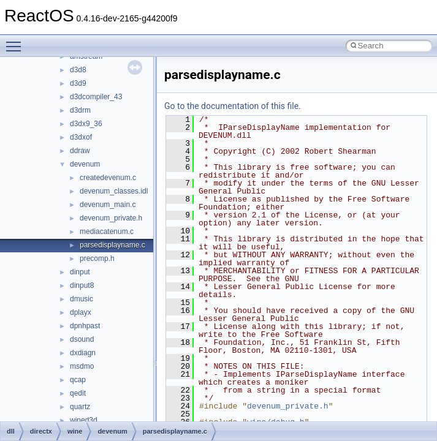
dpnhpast (85, 326)
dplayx (80, 312)
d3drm (80, 110)
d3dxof (81, 137)
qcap (78, 379)
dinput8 (82, 285)
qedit (78, 393)
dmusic (81, 299)
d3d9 (78, 83)
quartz (80, 406)
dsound (82, 339)
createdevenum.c (108, 177)
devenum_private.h (111, 218)
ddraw (80, 150)
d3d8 (78, 70)
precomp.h (97, 258)
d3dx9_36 (86, 123)
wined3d (83, 420)
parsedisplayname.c (112, 245)
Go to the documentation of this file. (232, 106)
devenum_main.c (107, 204)
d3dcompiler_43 (96, 96)
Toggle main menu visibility (16, 41)
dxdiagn (83, 353)
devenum (85, 164)
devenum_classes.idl (114, 191)
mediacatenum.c (107, 231)
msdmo (82, 366)
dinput (80, 272)
